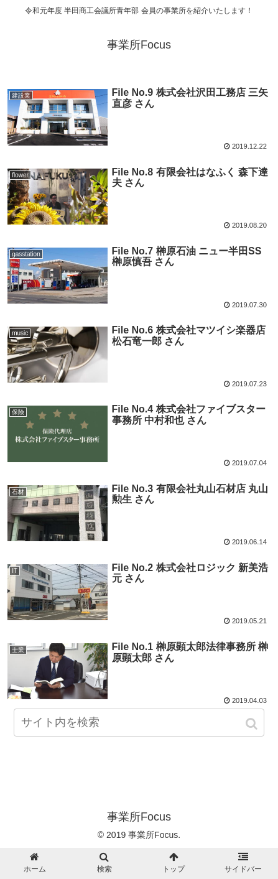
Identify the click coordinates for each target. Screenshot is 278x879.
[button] (252, 724)
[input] (139, 723)
